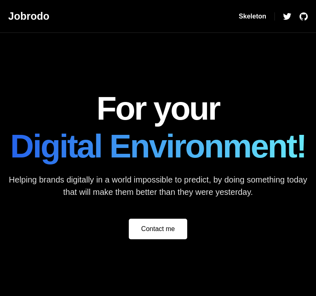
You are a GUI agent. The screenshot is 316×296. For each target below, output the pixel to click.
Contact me (158, 228)
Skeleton (252, 16)
